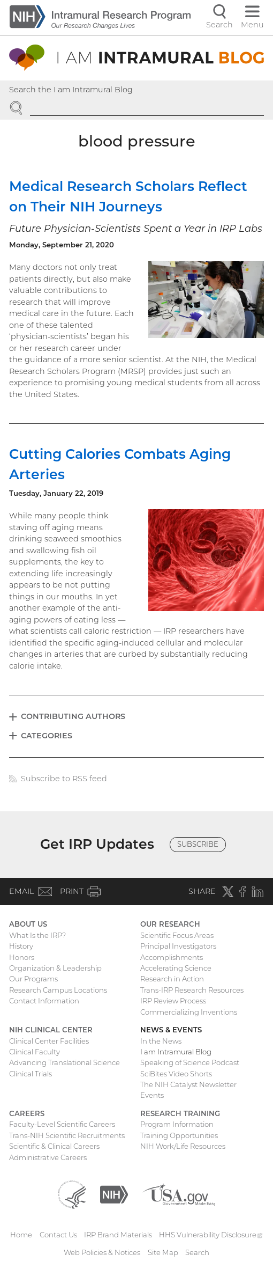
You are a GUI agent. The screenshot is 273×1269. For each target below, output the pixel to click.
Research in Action (172, 978)
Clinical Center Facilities (49, 1041)
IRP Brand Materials (118, 1234)
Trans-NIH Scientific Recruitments (67, 1135)
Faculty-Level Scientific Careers (62, 1124)
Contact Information (44, 1000)
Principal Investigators (178, 946)
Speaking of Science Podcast (189, 1062)
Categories (46, 735)
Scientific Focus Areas (177, 935)
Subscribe (197, 844)
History (21, 946)
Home (21, 1234)
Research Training (180, 1113)
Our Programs (33, 978)
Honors (21, 957)
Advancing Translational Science (64, 1062)
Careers (26, 1113)
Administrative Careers (48, 1157)
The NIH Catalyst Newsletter (188, 1084)
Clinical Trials (30, 1073)
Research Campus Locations (58, 990)
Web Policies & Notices (102, 1252)
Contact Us (58, 1234)
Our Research (170, 924)
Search (197, 1252)
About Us (28, 924)
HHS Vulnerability (211, 1234)
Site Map (163, 1252)
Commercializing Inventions (188, 1012)
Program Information (177, 1124)
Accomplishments (171, 957)
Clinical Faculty (34, 1051)
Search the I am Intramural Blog (71, 89)
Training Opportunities (179, 1135)
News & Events (171, 1029)
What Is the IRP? (37, 935)
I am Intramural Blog (175, 1051)
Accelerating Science (175, 968)
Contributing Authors (73, 716)
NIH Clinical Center (51, 1029)
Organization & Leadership (55, 968)
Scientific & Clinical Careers (54, 1146)
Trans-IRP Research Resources (192, 990)
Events (152, 1095)
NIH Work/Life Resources (182, 1146)
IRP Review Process (173, 1000)
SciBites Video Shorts (176, 1073)
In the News (160, 1041)
